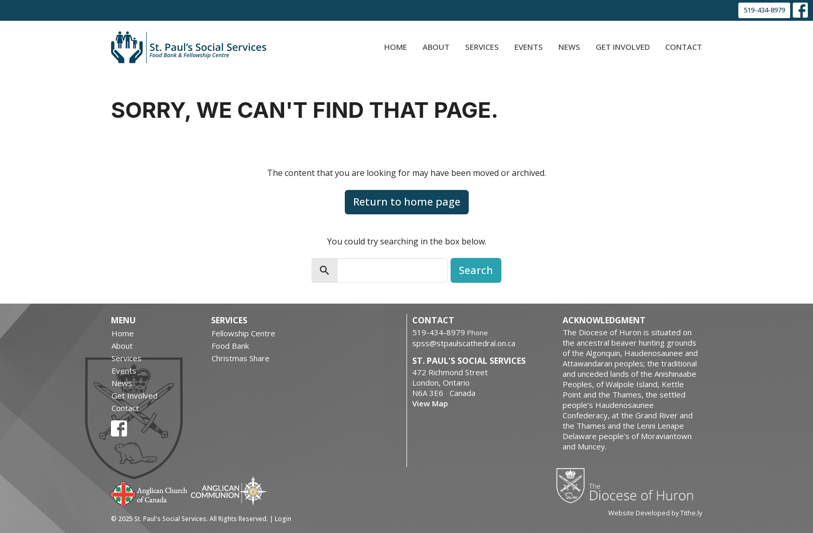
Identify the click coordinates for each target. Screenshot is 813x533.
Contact (683, 47)
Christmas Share (241, 358)
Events (528, 47)
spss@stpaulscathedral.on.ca (463, 343)
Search (476, 270)
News (569, 47)
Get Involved (623, 47)
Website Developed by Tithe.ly (655, 513)
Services (482, 47)
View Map (430, 403)
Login (283, 518)
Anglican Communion (229, 490)
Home (395, 47)
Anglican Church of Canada (149, 492)
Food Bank (230, 345)
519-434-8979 (764, 10)
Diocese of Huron (628, 485)
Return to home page (406, 202)
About (436, 47)
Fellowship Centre (243, 333)
